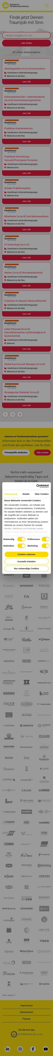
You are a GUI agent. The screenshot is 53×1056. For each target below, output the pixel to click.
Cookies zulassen (26, 554)
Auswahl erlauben (26, 561)
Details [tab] (26, 494)
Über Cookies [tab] (42, 494)
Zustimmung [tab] (10, 494)
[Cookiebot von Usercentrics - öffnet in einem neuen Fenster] (37, 486)
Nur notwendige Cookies (26, 568)
